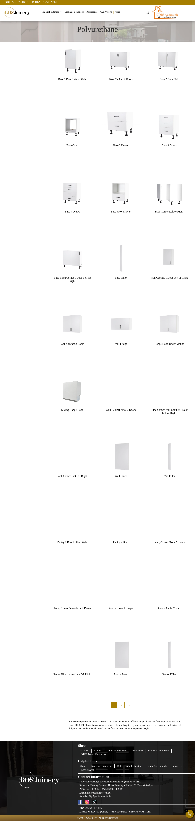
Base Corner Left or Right (169, 211)
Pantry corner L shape (121, 608)
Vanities (98, 750)
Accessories (92, 12)
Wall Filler (169, 475)
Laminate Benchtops (74, 12)
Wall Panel (121, 475)
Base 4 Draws (72, 211)
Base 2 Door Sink (169, 79)
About (82, 766)
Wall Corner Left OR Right (72, 475)
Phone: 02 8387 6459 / (90, 789)
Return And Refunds (157, 766)
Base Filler (121, 277)
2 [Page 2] (121, 705)
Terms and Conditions (102, 766)
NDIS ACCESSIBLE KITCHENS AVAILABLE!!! (51, 1)
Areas (117, 12)
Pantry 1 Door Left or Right (72, 542)
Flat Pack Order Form (158, 750)
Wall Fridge (120, 343)
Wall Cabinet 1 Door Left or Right (169, 277)
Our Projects (106, 12)
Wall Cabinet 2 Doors (72, 343)
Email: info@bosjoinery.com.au (94, 792)
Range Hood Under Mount (169, 343)
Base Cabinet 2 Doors (121, 79)
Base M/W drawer (121, 211)
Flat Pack (84, 750)
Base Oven (72, 145)
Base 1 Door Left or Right (72, 79)
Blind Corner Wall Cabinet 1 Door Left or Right (169, 411)
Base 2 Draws (120, 145)
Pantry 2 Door (120, 542)
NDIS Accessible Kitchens (94, 754)
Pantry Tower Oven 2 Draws (169, 542)
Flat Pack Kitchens (50, 12)
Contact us (177, 766)
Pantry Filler (169, 674)
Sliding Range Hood (72, 409)
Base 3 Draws (169, 145)
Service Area (87, 770)
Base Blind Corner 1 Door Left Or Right (72, 279)
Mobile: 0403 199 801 (113, 789)
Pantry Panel (121, 674)
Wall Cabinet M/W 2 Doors (121, 409)
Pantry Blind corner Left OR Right (72, 674)
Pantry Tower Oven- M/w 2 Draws (72, 608)
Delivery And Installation (129, 766)
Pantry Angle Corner (169, 608)
